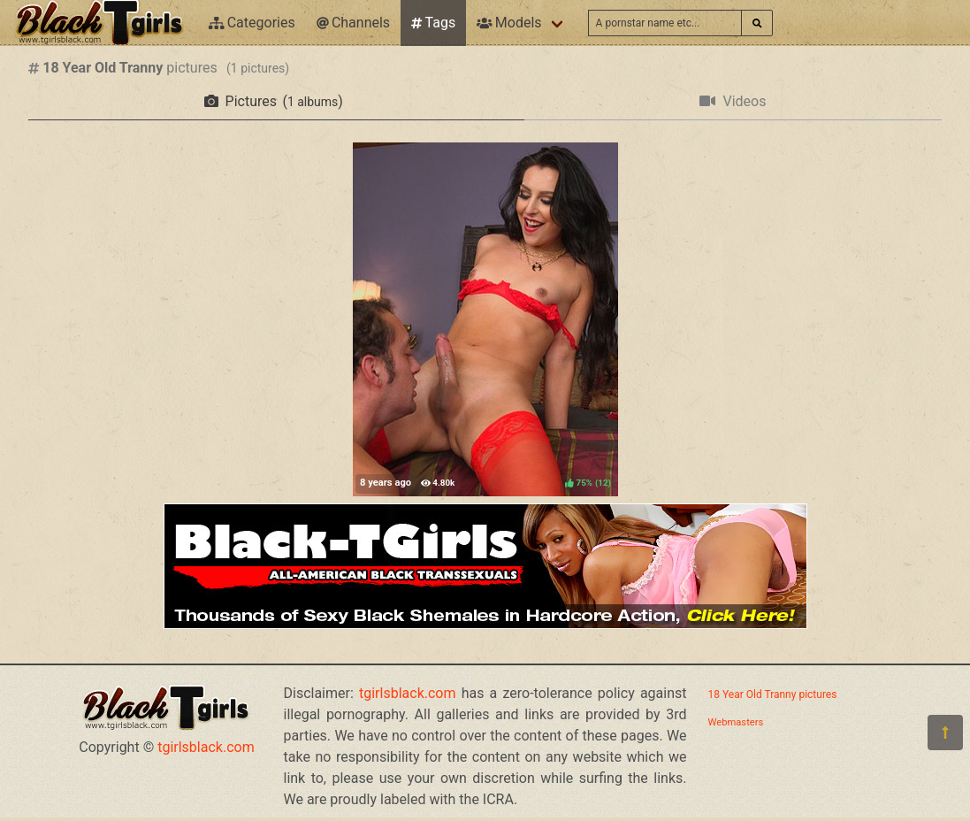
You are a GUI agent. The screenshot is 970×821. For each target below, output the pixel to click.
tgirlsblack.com (206, 747)
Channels (353, 22)
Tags (433, 22)
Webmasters (736, 722)
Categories (252, 22)
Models (509, 22)
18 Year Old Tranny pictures (772, 694)
